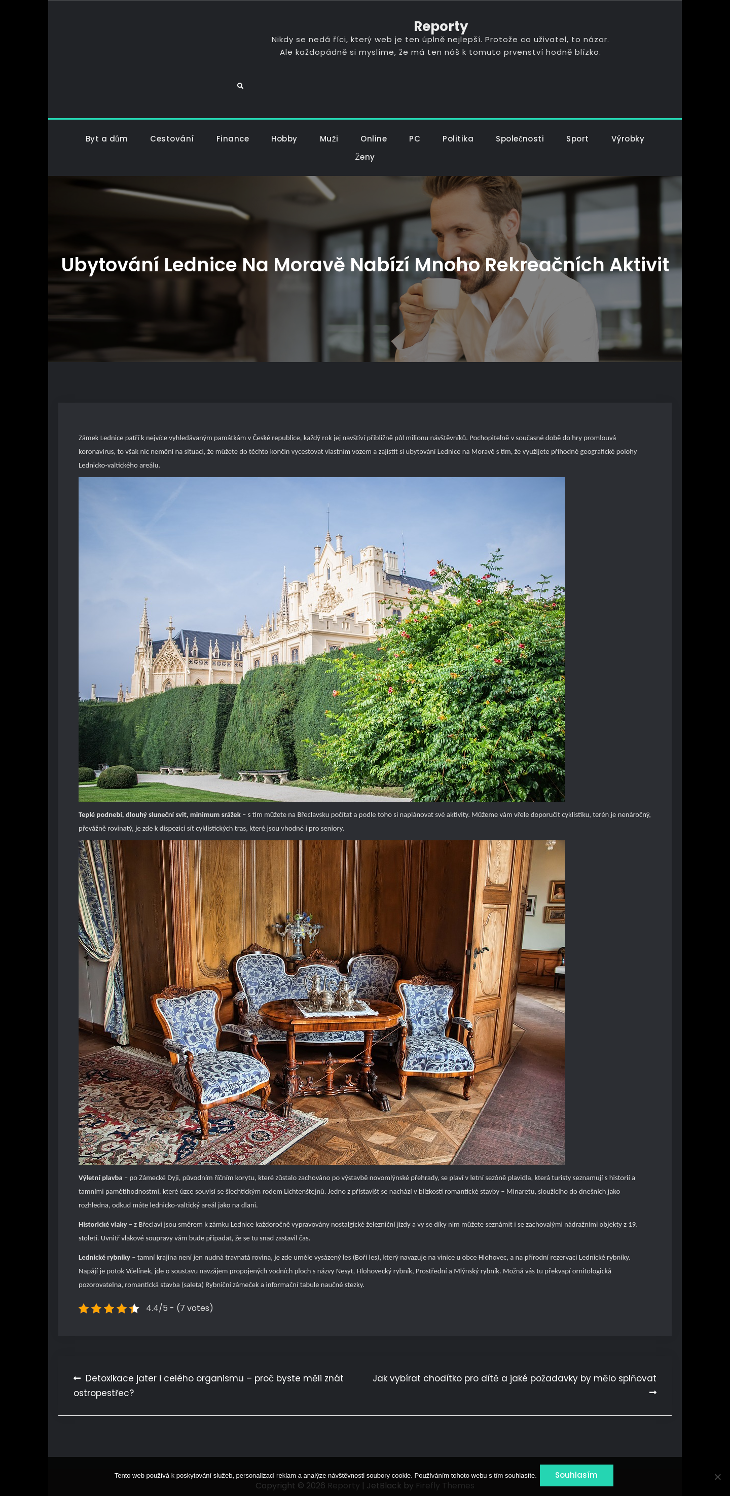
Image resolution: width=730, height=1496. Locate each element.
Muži (329, 132)
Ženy (365, 150)
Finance (232, 132)
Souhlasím (579, 1477)
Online (373, 132)
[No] (717, 1477)
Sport (577, 132)
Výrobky (628, 132)
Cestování (172, 132)
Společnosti (520, 132)
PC (414, 132)
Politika (458, 132)
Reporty (365, 30)
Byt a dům (107, 132)
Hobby (284, 132)
